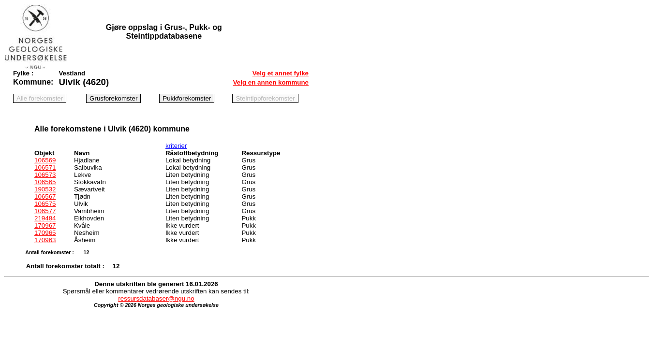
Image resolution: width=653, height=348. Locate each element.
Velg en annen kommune (271, 82)
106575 (45, 203)
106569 (45, 160)
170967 (45, 225)
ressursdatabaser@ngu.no (156, 298)
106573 (45, 174)
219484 (45, 218)
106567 (45, 196)
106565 (45, 182)
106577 (45, 211)
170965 (45, 232)
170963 (45, 240)
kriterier (176, 145)
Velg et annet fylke (280, 73)
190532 (45, 189)
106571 (45, 167)
